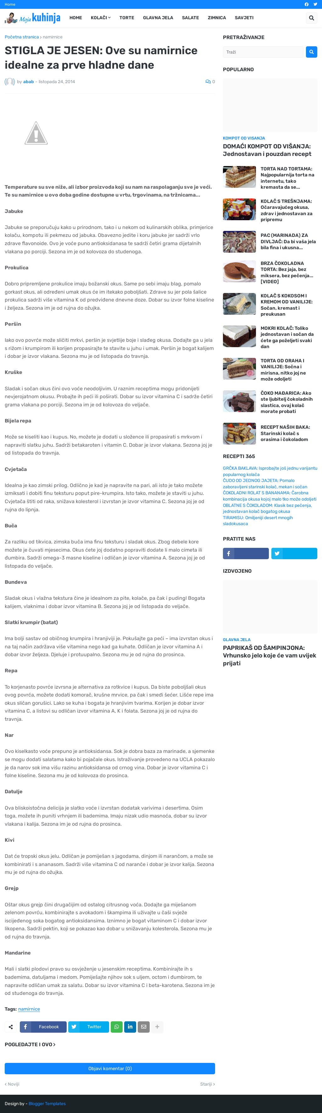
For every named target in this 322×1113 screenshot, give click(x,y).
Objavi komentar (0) (110, 1068)
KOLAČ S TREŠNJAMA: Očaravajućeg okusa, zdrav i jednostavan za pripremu (287, 210)
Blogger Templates (47, 1103)
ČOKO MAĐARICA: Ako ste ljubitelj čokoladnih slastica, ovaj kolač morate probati (287, 402)
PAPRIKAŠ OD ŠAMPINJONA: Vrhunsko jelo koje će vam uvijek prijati (269, 655)
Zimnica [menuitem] (217, 17)
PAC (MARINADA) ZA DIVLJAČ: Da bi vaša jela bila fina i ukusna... (288, 241)
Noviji (13, 1084)
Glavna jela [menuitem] (158, 17)
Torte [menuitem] (126, 17)
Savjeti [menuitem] (244, 17)
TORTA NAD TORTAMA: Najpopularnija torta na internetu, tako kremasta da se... (287, 178)
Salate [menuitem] (190, 17)
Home (10, 4)
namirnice (53, 37)
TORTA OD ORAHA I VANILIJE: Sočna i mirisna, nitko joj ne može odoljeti (283, 370)
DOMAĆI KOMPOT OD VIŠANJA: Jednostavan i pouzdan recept (267, 150)
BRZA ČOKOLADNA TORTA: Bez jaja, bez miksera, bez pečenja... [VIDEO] (287, 273)
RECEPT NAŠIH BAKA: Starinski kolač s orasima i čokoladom (285, 433)
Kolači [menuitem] (99, 17)
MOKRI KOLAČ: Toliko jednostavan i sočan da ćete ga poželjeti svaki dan (287, 337)
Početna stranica (22, 37)
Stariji (206, 1084)
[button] (311, 18)
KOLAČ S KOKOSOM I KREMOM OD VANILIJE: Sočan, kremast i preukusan (287, 305)
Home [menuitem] (75, 17)
